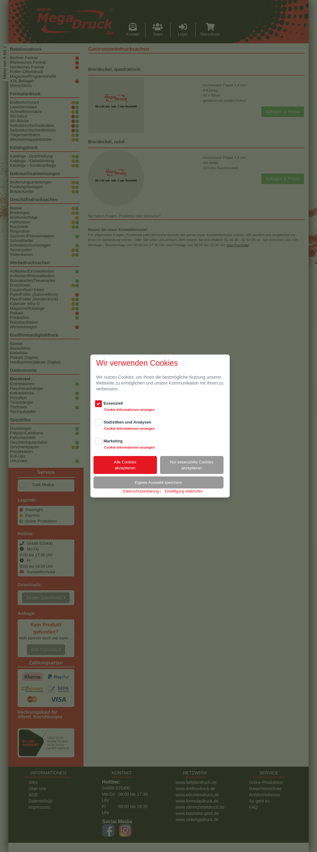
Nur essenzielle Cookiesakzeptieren (191, 465)
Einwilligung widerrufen (184, 491)
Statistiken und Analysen (127, 422)
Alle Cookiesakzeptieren (125, 465)
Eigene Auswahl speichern (158, 482)
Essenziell (113, 403)
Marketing (113, 441)
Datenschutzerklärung (141, 491)
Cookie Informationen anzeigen (129, 409)
